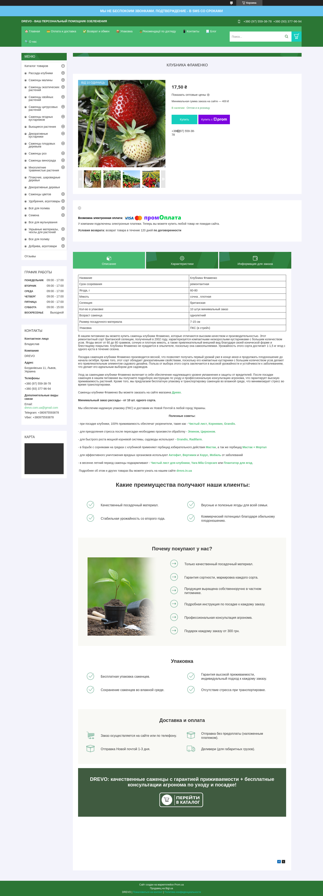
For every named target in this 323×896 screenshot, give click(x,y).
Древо (176, 392)
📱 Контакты (191, 31)
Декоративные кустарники (38, 135)
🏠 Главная (32, 31)
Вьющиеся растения (42, 126)
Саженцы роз (38, 153)
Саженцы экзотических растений (44, 88)
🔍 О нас (31, 41)
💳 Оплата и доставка (61, 31)
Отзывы (30, 256)
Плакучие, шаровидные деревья (44, 179)
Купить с (214, 119)
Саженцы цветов (40, 194)
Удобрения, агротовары (44, 201)
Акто (172, 455)
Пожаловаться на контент (147, 892)
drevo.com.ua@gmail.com (41, 407)
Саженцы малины (41, 80)
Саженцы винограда (42, 160)
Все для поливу (39, 239)
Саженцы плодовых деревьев (42, 145)
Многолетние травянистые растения (44, 169)
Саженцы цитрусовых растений (43, 108)
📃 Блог (211, 31)
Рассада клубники (41, 73)
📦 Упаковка (124, 31)
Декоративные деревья (44, 187)
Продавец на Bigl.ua (161, 888)
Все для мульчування (43, 222)
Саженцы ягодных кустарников (41, 118)
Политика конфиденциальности (182, 892)
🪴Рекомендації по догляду (157, 31)
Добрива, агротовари (43, 246)
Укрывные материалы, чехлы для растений (44, 231)
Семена (34, 215)
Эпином (193, 431)
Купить (184, 119)
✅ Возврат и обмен (96, 31)
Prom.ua (179, 884)
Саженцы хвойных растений (41, 98)
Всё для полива (39, 208)
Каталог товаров (36, 66)
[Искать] (286, 37)
